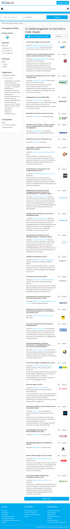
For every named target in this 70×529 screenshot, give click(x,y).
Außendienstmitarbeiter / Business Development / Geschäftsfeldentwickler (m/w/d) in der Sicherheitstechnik (38, 344)
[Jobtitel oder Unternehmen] (12, 17)
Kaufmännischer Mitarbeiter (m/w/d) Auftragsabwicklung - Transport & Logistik (39, 236)
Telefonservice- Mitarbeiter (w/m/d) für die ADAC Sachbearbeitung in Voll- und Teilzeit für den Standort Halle (40, 310)
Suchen (57, 17)
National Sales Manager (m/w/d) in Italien (39, 455)
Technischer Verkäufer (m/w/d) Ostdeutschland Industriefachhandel (41, 407)
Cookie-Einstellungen (61, 527)
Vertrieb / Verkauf (8, 78)
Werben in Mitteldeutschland (32, 514)
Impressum (50, 527)
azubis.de (49, 518)
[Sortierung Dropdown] (66, 36)
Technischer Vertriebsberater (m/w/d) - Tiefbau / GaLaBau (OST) (40, 76)
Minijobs (4, 522)
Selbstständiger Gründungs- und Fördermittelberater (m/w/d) (36, 430)
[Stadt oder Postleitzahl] (34, 17)
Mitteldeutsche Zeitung (53, 511)
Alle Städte (5, 512)
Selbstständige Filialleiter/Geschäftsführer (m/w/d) (39, 443)
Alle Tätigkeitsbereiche (8, 518)
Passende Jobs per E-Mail (38, 36)
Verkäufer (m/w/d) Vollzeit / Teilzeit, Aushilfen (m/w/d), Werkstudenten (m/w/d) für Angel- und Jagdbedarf (40, 126)
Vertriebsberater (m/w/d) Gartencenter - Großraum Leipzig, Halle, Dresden (38, 297)
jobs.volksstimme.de (53, 520)
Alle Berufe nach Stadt (8, 516)
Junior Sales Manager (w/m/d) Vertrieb (38, 42)
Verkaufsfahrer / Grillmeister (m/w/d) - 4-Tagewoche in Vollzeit (38, 148)
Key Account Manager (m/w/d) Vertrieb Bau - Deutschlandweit (40, 324)
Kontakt (27, 516)
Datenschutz (43, 527)
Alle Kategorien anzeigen (8, 75)
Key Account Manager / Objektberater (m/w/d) (40, 363)
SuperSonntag (51, 514)
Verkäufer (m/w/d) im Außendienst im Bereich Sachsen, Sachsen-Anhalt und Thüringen (40, 55)
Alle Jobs (4, 511)
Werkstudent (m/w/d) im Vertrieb (36, 276)
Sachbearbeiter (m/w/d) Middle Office (37, 97)
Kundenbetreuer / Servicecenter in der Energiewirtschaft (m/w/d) (38, 169)
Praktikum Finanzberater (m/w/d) (36, 256)
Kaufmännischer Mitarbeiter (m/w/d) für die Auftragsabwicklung (39, 214)
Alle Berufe (5, 514)
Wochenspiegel (51, 512)
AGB (37, 527)
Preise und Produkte (30, 512)
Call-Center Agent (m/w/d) (34, 384)
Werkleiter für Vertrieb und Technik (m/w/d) (39, 113)
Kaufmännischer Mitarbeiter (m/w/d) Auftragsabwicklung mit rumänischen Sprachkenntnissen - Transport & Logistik (39, 191)
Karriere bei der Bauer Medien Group (57, 522)
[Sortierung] (60, 36)
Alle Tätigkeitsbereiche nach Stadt (11, 520)
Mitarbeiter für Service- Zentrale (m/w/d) (38, 139)
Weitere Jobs (47, 499)
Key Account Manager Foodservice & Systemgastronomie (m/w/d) (37, 476)
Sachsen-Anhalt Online (53, 516)
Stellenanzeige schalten (31, 511)
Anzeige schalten (63, 3)
